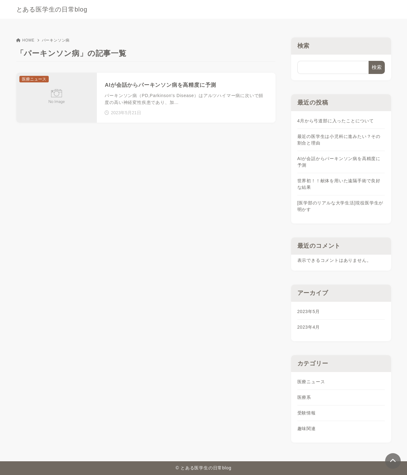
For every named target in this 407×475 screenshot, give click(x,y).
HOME (25, 40)
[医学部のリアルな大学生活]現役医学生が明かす (340, 206)
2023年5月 (308, 311)
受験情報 (306, 412)
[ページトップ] (393, 461)
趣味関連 (306, 428)
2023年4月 (308, 327)
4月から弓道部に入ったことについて (335, 120)
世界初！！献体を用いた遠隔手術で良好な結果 (338, 184)
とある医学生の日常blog (51, 9)
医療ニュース (311, 381)
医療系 (304, 397)
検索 (303, 45)
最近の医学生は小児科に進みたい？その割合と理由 (338, 139)
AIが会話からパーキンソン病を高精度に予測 (338, 162)
